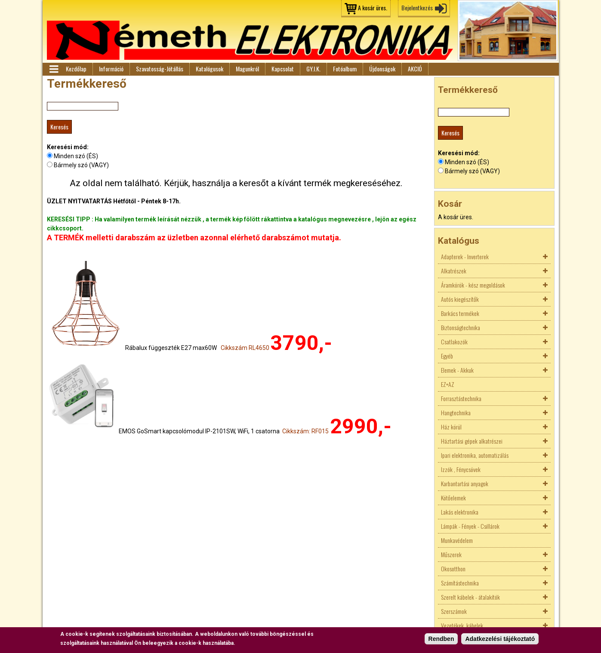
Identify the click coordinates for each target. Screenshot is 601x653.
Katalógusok (209, 68)
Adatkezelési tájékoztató (500, 639)
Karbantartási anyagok (464, 483)
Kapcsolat (282, 68)
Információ (111, 68)
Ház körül (451, 426)
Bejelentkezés (417, 7)
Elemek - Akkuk (457, 369)
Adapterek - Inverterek (465, 256)
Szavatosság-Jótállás (159, 68)
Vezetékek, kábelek (462, 625)
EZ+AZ (447, 384)
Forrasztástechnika (461, 398)
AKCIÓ (415, 68)
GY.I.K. (313, 68)
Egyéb (447, 355)
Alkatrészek (453, 270)
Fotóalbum (345, 68)
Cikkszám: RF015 (305, 431)
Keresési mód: (68, 147)
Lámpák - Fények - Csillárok (470, 525)
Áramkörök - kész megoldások (473, 284)
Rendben (441, 639)
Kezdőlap (76, 68)
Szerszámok (454, 611)
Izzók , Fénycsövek (461, 469)
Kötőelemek (453, 497)
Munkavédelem (457, 540)
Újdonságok (382, 68)
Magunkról (247, 68)
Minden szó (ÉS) (76, 156)
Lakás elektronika (459, 511)
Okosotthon (453, 568)
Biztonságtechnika (460, 327)
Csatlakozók (454, 341)
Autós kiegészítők (460, 299)
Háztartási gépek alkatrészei (471, 440)
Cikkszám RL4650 (245, 347)
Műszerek (451, 554)
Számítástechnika (460, 582)
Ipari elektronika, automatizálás (475, 455)
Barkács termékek (460, 313)
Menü (53, 69)
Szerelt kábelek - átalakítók (470, 596)
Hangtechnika (456, 412)
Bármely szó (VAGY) (81, 165)
